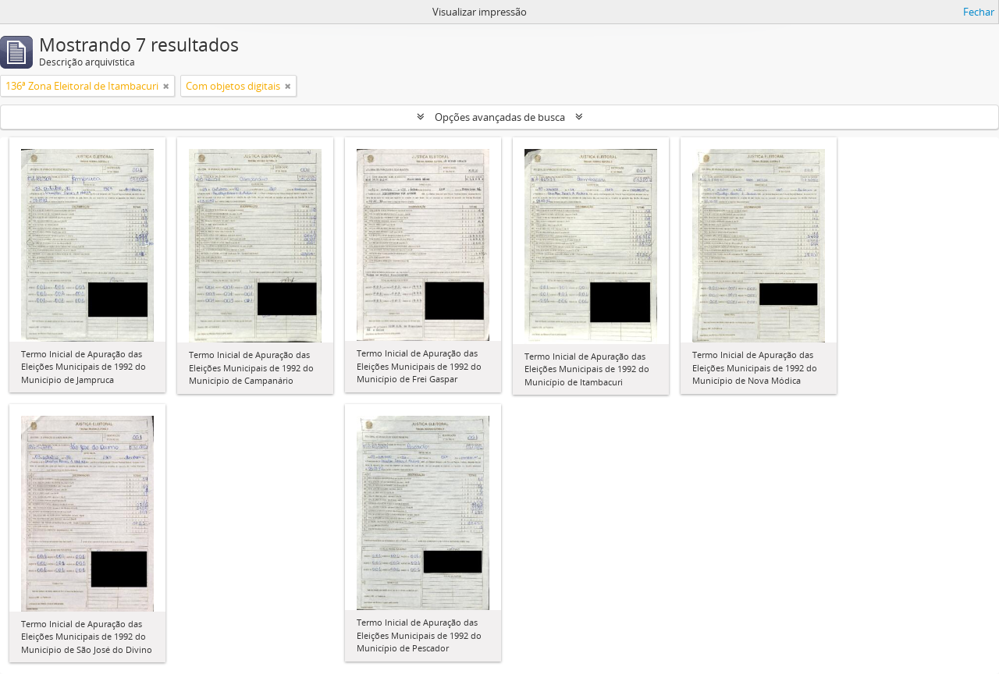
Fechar (978, 12)
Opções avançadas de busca (499, 117)
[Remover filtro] (166, 86)
